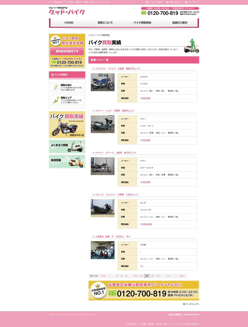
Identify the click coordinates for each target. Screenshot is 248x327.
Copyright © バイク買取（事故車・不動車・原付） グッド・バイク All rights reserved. (162, 324)
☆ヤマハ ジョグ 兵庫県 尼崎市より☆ (114, 111)
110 (168, 276)
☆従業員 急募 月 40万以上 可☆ (112, 236)
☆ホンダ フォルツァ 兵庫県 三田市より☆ (116, 194)
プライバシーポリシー (58, 315)
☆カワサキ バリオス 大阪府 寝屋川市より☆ (117, 68)
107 (158, 276)
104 (141, 276)
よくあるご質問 (155, 2)
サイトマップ (193, 2)
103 (135, 276)
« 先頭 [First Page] (102, 276)
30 (126, 276)
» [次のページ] (176, 276)
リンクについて (76, 315)
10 (117, 276)
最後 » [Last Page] (182, 276)
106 (152, 276)
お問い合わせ (174, 2)
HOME (91, 35)
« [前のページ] (108, 276)
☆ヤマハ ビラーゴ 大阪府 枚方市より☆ (115, 152)
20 (121, 276)
